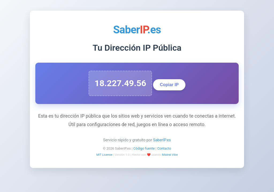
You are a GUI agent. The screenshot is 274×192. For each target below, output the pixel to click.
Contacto (164, 148)
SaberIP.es (162, 140)
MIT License (104, 155)
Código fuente (144, 148)
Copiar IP (169, 84)
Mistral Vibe (170, 155)
